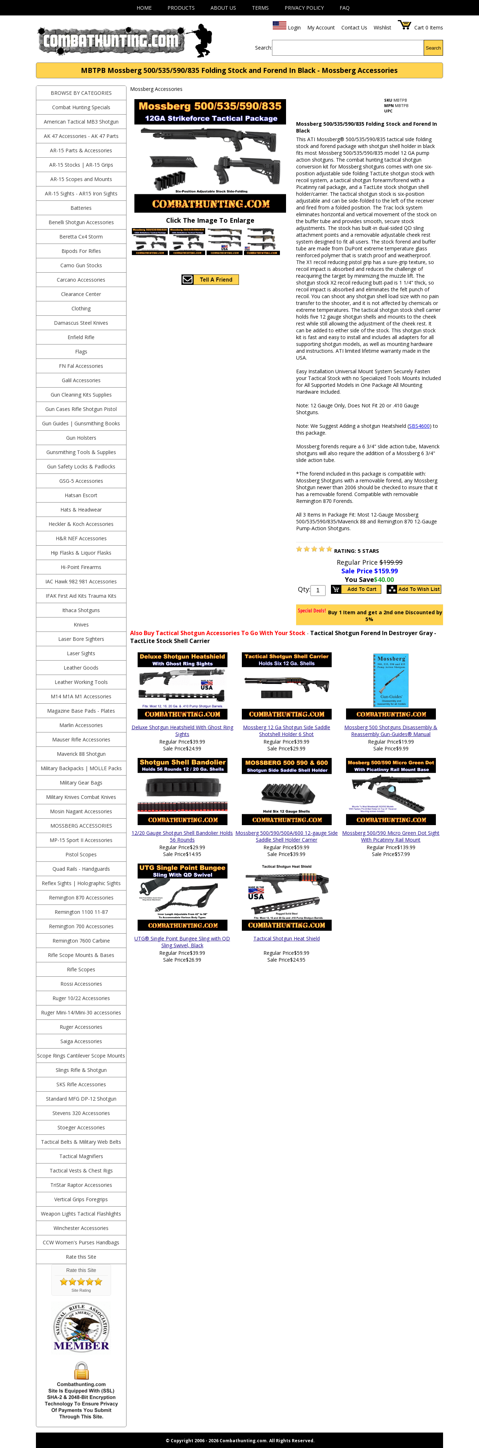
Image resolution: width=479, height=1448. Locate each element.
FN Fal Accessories (81, 365)
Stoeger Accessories (81, 1127)
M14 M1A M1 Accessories (81, 696)
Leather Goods (81, 667)
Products (181, 7)
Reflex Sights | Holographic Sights (81, 883)
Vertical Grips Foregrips (81, 1199)
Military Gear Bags (81, 782)
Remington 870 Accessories (81, 897)
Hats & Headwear (81, 509)
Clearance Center (81, 294)
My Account (321, 27)
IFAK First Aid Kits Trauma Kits (81, 595)
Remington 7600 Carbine (81, 940)
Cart (419, 27)
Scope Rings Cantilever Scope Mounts (81, 1055)
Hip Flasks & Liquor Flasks (81, 552)
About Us (223, 7)
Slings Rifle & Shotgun (81, 1070)
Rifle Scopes (81, 969)
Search (433, 48)
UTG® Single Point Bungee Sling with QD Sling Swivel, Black (182, 942)
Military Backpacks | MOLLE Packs (81, 768)
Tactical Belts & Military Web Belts (81, 1141)
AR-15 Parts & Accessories (81, 150)
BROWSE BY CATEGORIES (81, 92)
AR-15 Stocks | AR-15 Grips (81, 164)
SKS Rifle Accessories (81, 1084)
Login (294, 27)
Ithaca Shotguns (81, 610)
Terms (260, 7)
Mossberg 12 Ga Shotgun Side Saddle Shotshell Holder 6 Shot (286, 730)
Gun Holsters (81, 437)
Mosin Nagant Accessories (81, 811)
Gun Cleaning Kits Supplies (81, 394)
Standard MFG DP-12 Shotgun (81, 1098)
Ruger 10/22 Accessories (81, 998)
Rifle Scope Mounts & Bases (81, 955)
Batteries (81, 207)
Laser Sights (81, 653)
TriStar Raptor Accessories (81, 1184)
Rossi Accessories (81, 983)
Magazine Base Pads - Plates (81, 710)
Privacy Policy (304, 7)
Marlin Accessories (81, 725)
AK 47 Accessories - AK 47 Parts (81, 136)
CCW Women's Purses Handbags (81, 1242)
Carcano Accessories (81, 279)
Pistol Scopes (81, 854)
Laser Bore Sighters (81, 638)
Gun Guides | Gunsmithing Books (81, 423)
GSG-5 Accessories (81, 480)
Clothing (81, 308)
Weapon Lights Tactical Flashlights (81, 1213)
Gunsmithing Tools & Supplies (81, 452)
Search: (263, 47)
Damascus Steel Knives (81, 322)
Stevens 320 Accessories (81, 1113)
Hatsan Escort (81, 495)
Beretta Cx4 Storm (81, 236)
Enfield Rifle (81, 337)
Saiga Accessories (81, 1041)
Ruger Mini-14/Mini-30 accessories (81, 1012)
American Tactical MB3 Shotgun (81, 121)
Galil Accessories (81, 380)
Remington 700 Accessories (81, 926)
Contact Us (354, 27)
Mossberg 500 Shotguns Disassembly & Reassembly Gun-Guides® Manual (390, 730)
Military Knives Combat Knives (81, 797)
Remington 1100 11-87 (81, 911)
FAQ (345, 7)
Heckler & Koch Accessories (81, 524)
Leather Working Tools (81, 682)
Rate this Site (81, 1256)
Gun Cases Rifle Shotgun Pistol (81, 409)
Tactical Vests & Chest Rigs (81, 1170)
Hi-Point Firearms (81, 567)
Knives (81, 624)
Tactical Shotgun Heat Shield (286, 938)
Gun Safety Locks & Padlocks (81, 466)
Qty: (304, 589)
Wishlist (382, 27)
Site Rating (81, 1290)
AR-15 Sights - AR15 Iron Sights (81, 193)
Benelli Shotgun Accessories (81, 222)
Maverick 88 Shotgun (81, 753)
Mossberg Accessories (81, 825)
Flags (81, 351)
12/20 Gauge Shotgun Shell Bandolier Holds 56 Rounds (182, 836)
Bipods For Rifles (81, 250)
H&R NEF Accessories (81, 538)
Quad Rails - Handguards (81, 868)
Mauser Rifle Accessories (81, 739)
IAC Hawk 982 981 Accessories (81, 581)
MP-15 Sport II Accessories (81, 840)
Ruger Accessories (81, 1026)
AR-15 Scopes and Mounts (81, 179)
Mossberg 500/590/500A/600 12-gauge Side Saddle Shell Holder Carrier (286, 836)
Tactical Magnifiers (81, 1156)
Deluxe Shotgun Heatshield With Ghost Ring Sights (182, 730)
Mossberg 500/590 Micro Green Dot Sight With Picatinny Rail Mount (390, 836)
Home (144, 7)
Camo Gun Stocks (81, 265)
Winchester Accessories (81, 1228)
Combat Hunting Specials (81, 107)
